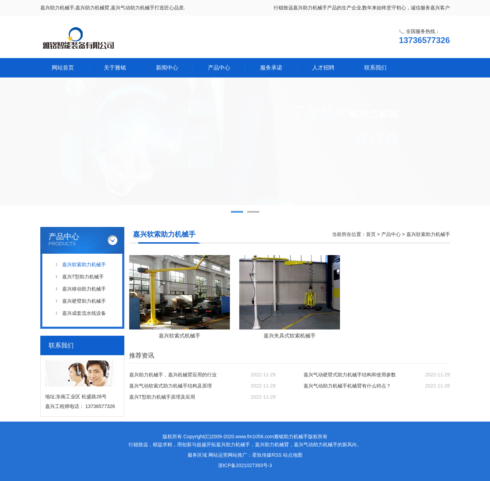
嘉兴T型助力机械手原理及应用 (162, 397)
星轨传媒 (262, 455)
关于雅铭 (115, 68)
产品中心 (219, 68)
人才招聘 (323, 68)
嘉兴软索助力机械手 (84, 264)
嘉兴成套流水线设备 (84, 313)
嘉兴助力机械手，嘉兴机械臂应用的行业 (173, 374)
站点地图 (292, 455)
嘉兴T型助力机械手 (83, 276)
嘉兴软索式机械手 (179, 336)
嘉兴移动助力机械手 (84, 289)
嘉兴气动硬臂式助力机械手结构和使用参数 (350, 374)
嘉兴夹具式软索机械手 (290, 336)
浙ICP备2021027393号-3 (245, 465)
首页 (371, 234)
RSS (277, 455)
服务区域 (197, 455)
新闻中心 (167, 68)
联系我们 (375, 68)
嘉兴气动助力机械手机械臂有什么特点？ (347, 386)
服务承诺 (271, 68)
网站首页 (63, 68)
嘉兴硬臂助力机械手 (84, 301)
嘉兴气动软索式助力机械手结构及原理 (170, 386)
